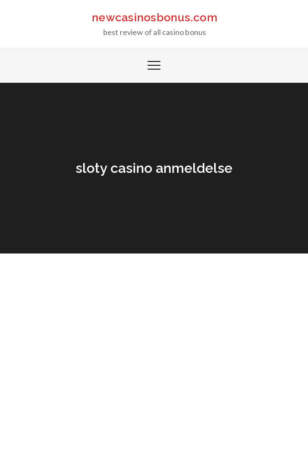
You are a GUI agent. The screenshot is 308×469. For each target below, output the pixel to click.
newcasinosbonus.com (155, 17)
